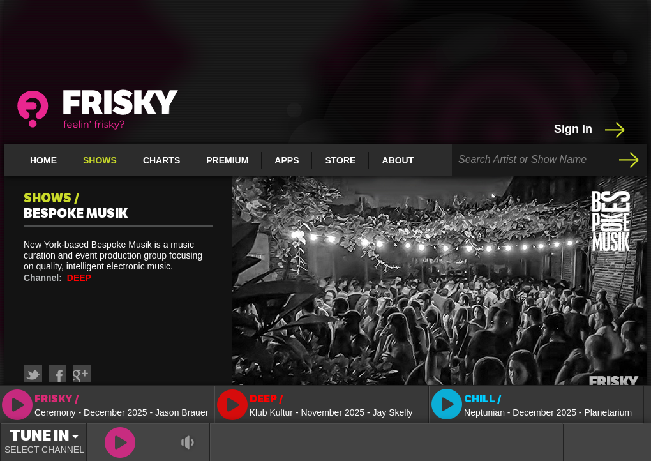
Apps (286, 160)
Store (340, 160)
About (398, 160)
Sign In (590, 129)
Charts (161, 160)
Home (43, 160)
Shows (100, 160)
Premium (227, 160)
